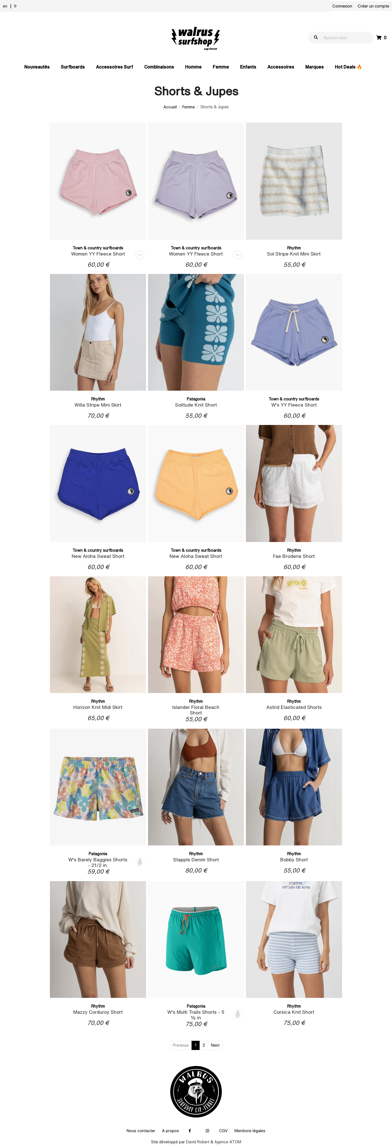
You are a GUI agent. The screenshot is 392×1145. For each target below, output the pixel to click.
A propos (170, 1131)
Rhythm (294, 248)
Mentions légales (249, 1131)
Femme (221, 67)
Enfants (248, 67)
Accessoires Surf (114, 67)
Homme (193, 67)
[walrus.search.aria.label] (343, 37)
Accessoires (280, 67)
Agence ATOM (227, 1142)
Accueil (170, 107)
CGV (223, 1131)
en (5, 6)
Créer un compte (373, 6)
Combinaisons (159, 67)
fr (15, 6)
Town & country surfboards (97, 248)
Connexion (342, 6)
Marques (314, 67)
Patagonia (196, 399)
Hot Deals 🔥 (348, 67)
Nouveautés (37, 67)
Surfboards (73, 67)
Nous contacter (141, 1131)
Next (215, 1045)
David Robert (197, 1142)
